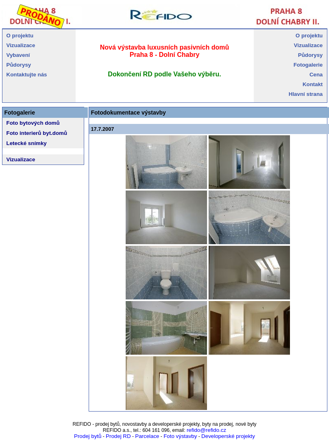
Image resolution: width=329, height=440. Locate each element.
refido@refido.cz (206, 430)
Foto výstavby (180, 436)
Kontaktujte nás (27, 75)
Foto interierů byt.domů (37, 133)
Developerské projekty (228, 436)
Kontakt (313, 84)
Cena (316, 75)
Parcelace (147, 436)
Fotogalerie (308, 65)
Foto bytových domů (33, 123)
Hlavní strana (306, 94)
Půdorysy (19, 65)
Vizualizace (21, 45)
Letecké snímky (27, 143)
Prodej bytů (87, 436)
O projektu (20, 36)
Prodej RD (118, 436)
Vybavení (18, 55)
